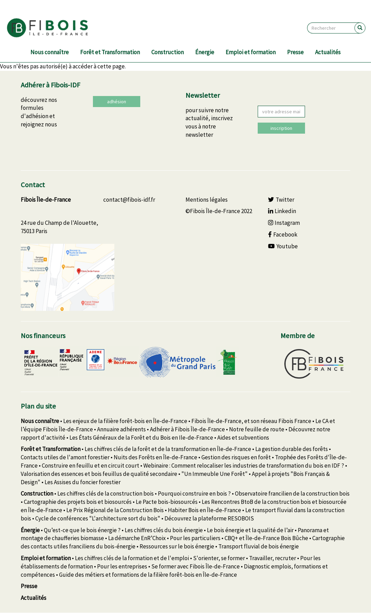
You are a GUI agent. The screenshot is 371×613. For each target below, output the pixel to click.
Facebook (283, 234)
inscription (281, 128)
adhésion (116, 101)
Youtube (283, 246)
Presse (295, 52)
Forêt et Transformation (110, 52)
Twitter (281, 199)
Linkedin (282, 211)
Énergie (204, 52)
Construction (167, 52)
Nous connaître (49, 52)
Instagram (284, 223)
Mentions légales (207, 199)
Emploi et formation (251, 52)
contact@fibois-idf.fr (129, 199)
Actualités (328, 52)
